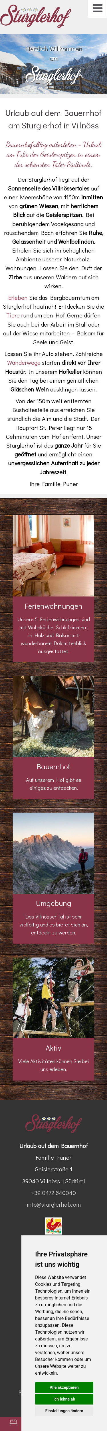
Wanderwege (24, 362)
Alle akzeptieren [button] (64, 1387)
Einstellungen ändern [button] (64, 1411)
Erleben (18, 298)
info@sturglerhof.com (54, 1204)
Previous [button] (13, 61)
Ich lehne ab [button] (64, 1399)
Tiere (13, 315)
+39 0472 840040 (53, 1193)
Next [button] (93, 61)
